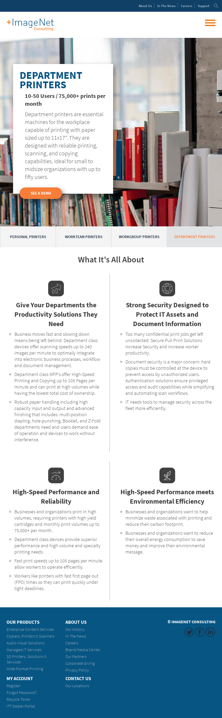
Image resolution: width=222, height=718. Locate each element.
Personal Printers (28, 236)
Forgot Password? (22, 692)
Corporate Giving (80, 663)
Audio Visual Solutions (25, 643)
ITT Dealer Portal (21, 706)
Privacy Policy (77, 670)
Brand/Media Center (82, 649)
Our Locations (77, 685)
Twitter (189, 632)
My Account (20, 678)
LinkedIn (210, 632)
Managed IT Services (24, 649)
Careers (186, 6)
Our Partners (75, 656)
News (166, 6)
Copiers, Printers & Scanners (30, 636)
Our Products (23, 622)
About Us (76, 622)
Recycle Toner (18, 699)
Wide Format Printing (25, 669)
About (145, 6)
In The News (75, 636)
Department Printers (194, 236)
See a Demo (41, 193)
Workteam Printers (83, 236)
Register (13, 685)
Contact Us (78, 678)
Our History (75, 629)
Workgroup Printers (139, 236)
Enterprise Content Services (30, 629)
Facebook (200, 632)
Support (203, 6)
